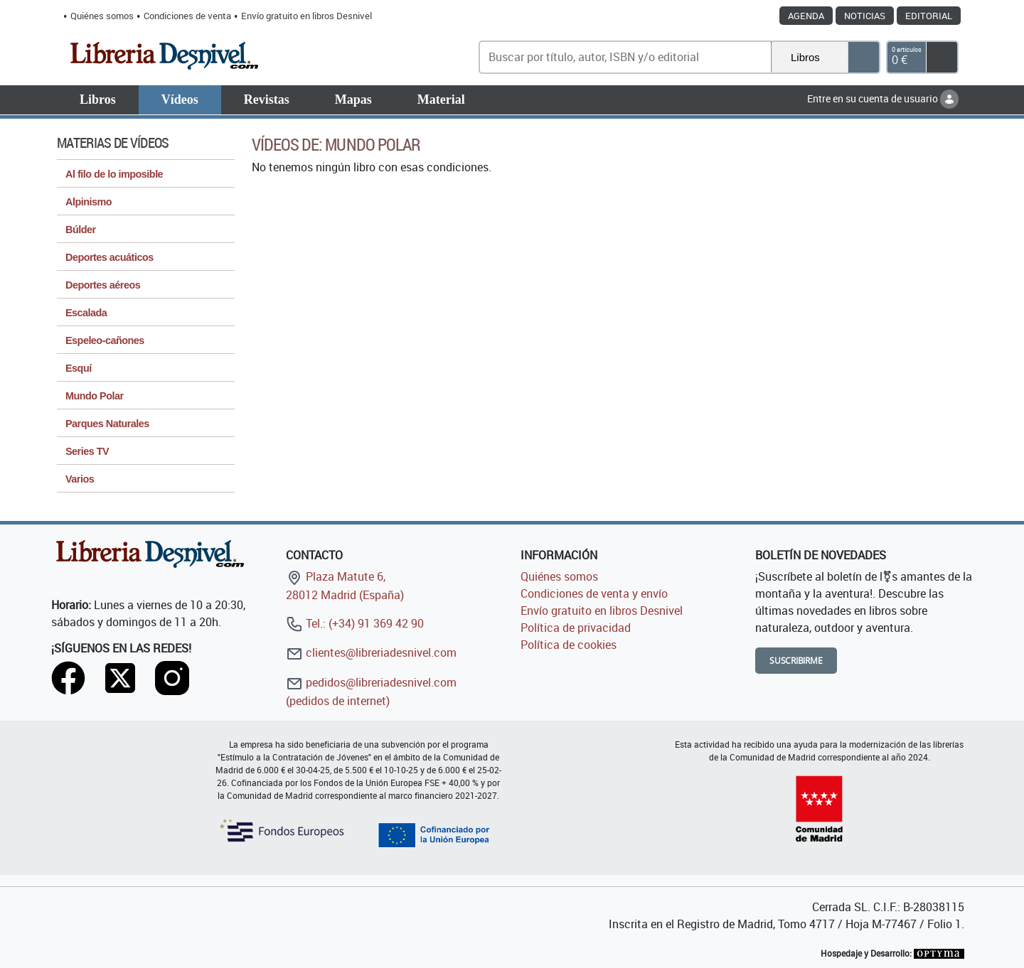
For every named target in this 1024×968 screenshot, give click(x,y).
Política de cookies (569, 644)
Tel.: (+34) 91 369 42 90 (355, 623)
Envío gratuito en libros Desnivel (306, 15)
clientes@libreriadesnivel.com (371, 652)
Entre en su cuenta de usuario (883, 98)
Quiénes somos (102, 15)
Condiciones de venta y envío (594, 593)
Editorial (928, 15)
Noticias (864, 15)
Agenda (806, 15)
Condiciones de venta (187, 15)
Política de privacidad (576, 627)
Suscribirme (796, 661)
